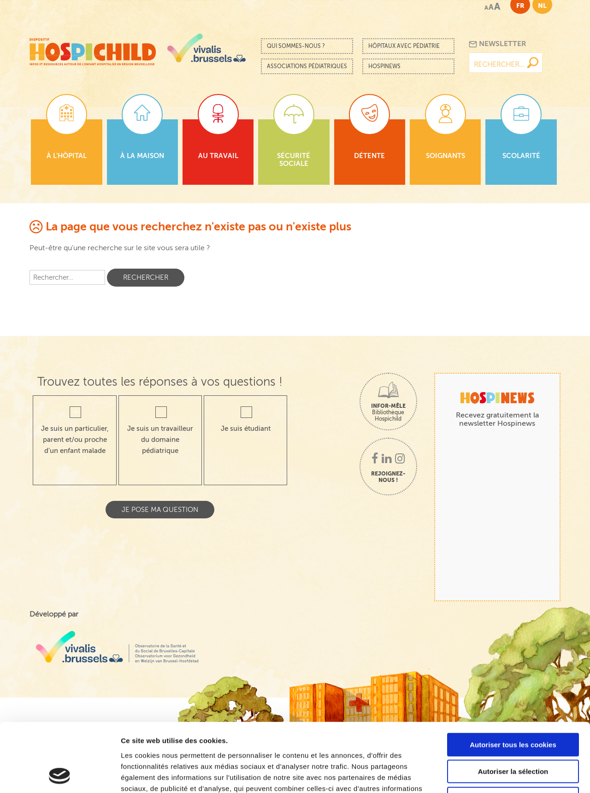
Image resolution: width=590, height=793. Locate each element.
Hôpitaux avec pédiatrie (404, 46)
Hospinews (384, 66)
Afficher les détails (508, 775)
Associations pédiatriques (307, 66)
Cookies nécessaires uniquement (513, 734)
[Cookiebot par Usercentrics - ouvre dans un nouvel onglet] (59, 775)
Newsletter (497, 44)
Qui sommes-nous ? (296, 46)
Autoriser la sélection (513, 707)
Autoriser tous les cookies (513, 680)
